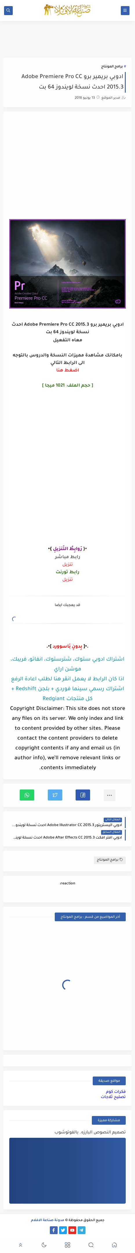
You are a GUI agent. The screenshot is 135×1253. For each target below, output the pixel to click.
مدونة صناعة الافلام (47, 1221)
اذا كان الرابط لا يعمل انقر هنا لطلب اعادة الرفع (67, 679)
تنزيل (67, 565)
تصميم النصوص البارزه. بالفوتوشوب (90, 1133)
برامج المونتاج (112, 67)
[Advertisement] (67, 166)
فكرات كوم (116, 1092)
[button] (83, 795)
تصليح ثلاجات (113, 1097)
